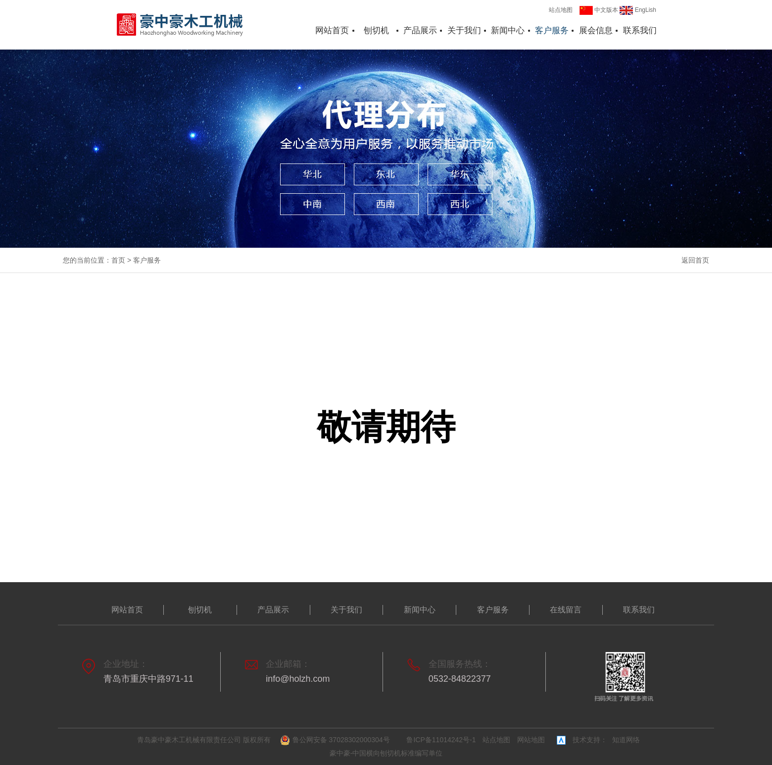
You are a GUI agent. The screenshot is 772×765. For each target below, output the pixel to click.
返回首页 (695, 260)
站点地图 (561, 9)
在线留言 (565, 609)
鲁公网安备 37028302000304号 (336, 740)
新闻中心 (508, 30)
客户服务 (552, 30)
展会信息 (596, 30)
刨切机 (376, 30)
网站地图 (531, 740)
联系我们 (640, 30)
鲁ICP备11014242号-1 (441, 740)
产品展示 (420, 30)
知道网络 (626, 740)
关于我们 (464, 30)
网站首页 (332, 30)
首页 (118, 260)
